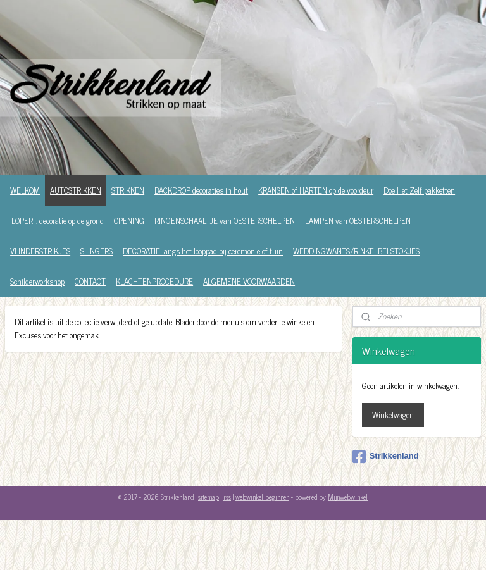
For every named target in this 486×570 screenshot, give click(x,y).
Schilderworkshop (37, 281)
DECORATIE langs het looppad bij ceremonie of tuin (203, 250)
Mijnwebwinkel (348, 496)
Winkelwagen (393, 414)
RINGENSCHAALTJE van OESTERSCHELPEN (224, 220)
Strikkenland (385, 456)
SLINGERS (96, 250)
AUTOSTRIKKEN (75, 190)
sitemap (208, 496)
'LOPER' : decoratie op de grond (57, 220)
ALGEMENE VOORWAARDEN (249, 281)
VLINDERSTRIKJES (40, 250)
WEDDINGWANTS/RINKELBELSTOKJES (356, 250)
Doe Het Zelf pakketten (419, 190)
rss (227, 496)
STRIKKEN (127, 190)
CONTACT (90, 281)
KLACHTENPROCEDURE (154, 281)
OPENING (129, 220)
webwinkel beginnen (262, 496)
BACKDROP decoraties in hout (201, 190)
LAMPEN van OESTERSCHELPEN (358, 220)
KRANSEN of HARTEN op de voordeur (315, 190)
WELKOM (25, 190)
